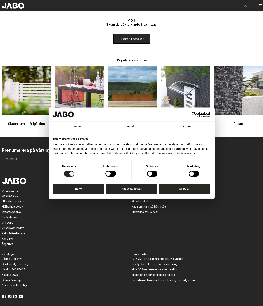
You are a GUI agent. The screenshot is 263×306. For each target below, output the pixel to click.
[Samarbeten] (172, 211)
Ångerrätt (5, 264)
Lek (99, 11)
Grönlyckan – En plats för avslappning (187, 225)
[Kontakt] (241, 2)
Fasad (126, 11)
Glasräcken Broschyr (122, 243)
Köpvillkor (6, 259)
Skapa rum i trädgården (41, 11)
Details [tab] (131, 126)
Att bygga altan (64, 216)
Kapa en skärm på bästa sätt (72, 227)
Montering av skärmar (68, 232)
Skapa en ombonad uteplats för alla (186, 240)
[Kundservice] (8, 211)
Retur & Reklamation (12, 253)
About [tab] (187, 126)
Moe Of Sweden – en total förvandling (180, 232)
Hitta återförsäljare (11, 221)
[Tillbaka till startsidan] (131, 57)
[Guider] (59, 211)
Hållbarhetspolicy (10, 227)
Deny (78, 189)
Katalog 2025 (117, 232)
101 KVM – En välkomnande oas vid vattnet (185, 218)
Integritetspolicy (9, 232)
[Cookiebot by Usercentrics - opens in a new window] (194, 114)
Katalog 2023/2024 (121, 227)
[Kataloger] (228, 2)
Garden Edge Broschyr (123, 221)
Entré (112, 11)
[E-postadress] (32, 177)
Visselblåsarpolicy (11, 248)
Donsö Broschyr (119, 237)
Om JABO (6, 243)
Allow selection (131, 189)
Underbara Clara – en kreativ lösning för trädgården (186, 247)
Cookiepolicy (8, 216)
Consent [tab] (76, 126)
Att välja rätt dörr (65, 221)
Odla (87, 11)
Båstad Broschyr (119, 216)
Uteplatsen (69, 11)
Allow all (184, 189)
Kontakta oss (8, 237)
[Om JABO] (253, 2)
